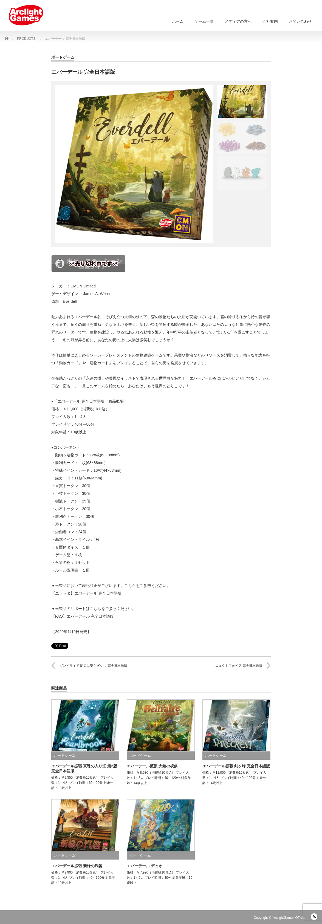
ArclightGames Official (289, 918)
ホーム (177, 21)
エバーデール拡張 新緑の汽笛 (76, 866)
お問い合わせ (300, 21)
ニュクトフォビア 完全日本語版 (238, 666)
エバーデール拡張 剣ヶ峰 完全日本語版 (236, 766)
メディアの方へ (238, 21)
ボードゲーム (62, 57)
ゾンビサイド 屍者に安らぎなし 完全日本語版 (93, 666)
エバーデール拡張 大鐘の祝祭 (152, 766)
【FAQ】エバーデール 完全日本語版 (82, 616)
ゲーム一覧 (204, 21)
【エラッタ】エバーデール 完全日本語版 (86, 593)
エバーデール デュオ (144, 866)
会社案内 (270, 21)
